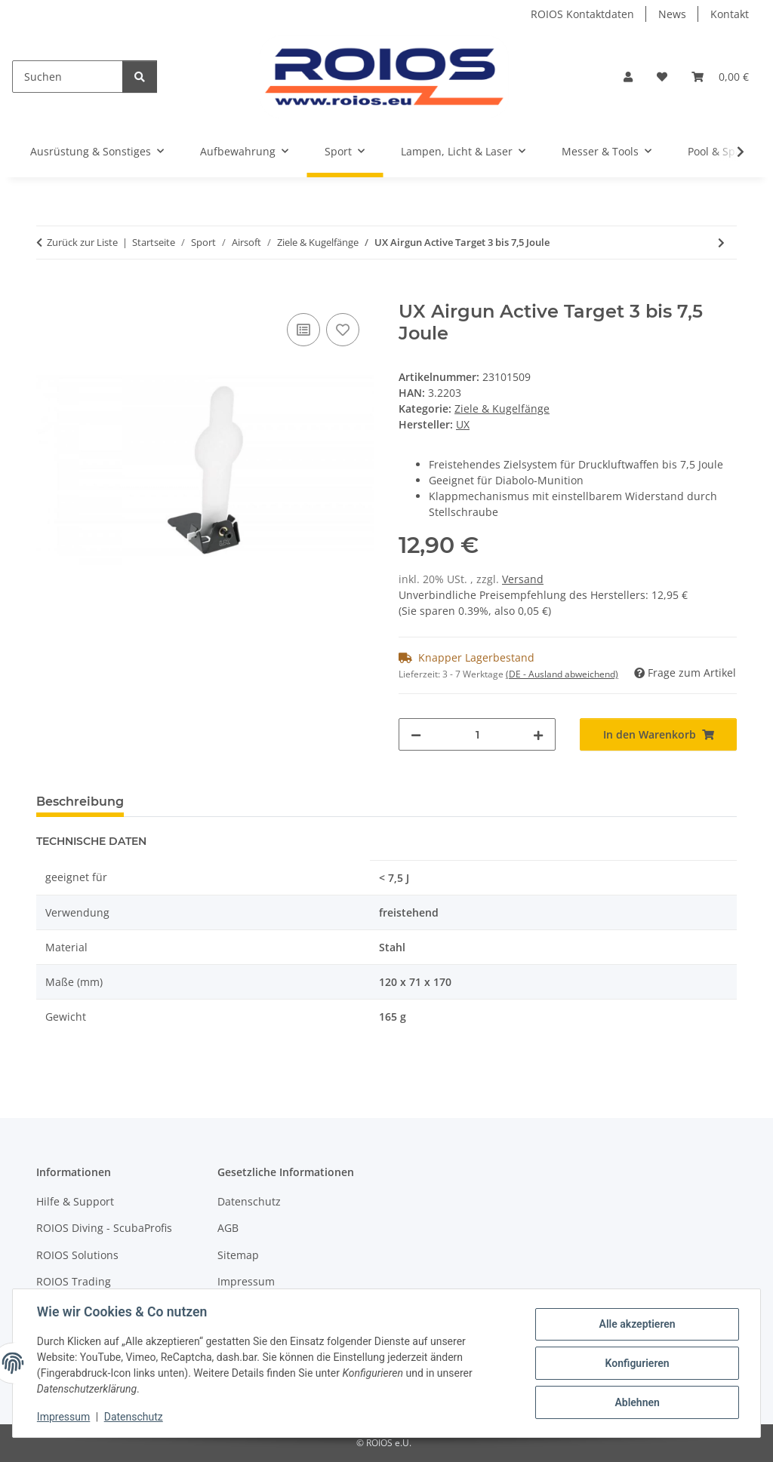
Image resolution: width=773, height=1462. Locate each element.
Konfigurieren (637, 1363)
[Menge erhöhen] (538, 734)
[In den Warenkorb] (48, 292)
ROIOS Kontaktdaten (582, 14)
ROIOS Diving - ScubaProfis (104, 1228)
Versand (523, 579)
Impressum (63, 1417)
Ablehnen (636, 1402)
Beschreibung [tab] (80, 801)
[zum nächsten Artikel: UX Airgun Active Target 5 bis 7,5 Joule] (721, 242)
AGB (228, 1228)
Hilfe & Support (75, 1201)
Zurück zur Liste (82, 242)
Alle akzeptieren (637, 1324)
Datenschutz (133, 1417)
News (672, 14)
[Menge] (477, 734)
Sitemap (238, 1255)
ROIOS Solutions (77, 1255)
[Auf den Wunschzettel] (342, 329)
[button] (628, 77)
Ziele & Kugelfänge (502, 408)
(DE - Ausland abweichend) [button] (562, 674)
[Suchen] (67, 76)
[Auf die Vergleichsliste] (303, 329)
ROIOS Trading (73, 1281)
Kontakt (729, 14)
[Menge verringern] (416, 734)
